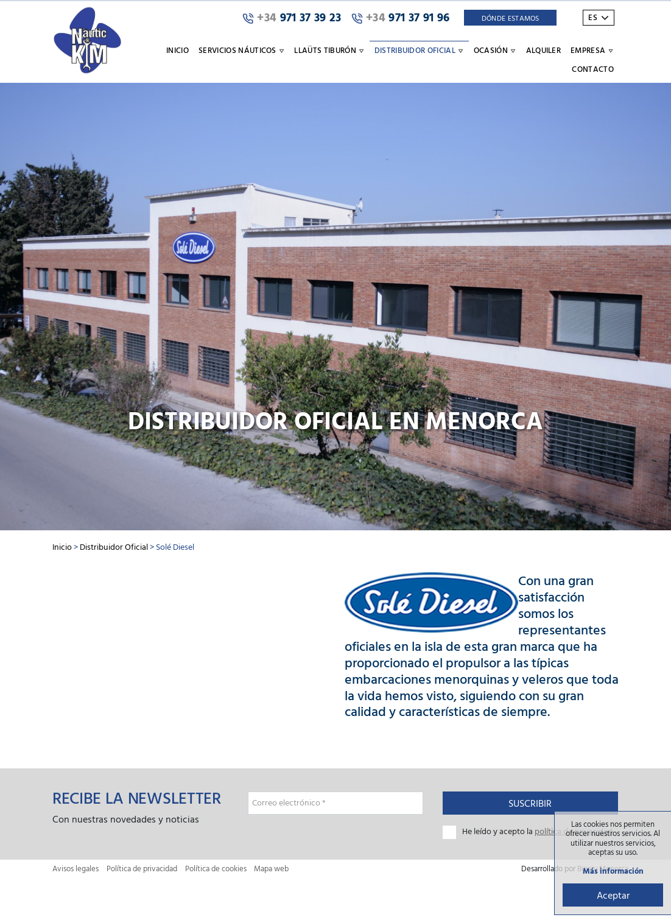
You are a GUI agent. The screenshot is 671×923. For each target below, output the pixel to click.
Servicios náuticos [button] (241, 50)
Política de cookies (216, 868)
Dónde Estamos (510, 17)
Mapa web (271, 868)
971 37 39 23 (292, 17)
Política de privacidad (142, 868)
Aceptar (613, 895)
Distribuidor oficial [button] (419, 50)
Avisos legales (75, 868)
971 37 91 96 (400, 17)
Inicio (177, 50)
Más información (613, 871)
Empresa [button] (592, 50)
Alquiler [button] (543, 50)
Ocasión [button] (495, 50)
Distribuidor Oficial (114, 546)
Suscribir (530, 803)
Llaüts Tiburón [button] (329, 50)
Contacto (593, 69)
